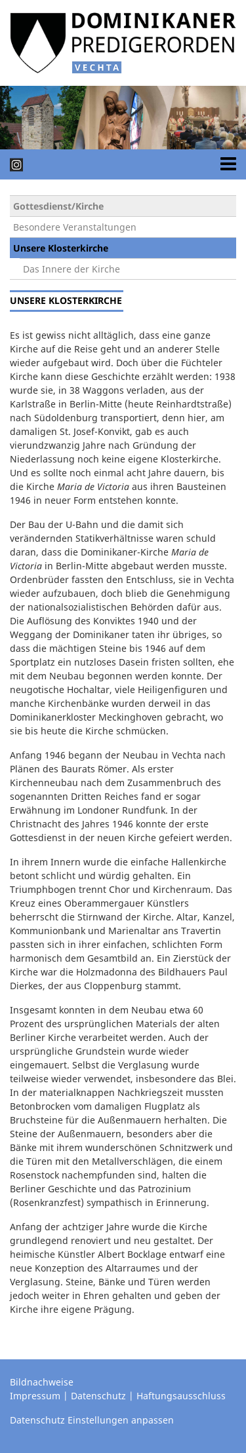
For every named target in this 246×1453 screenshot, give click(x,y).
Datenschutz (98, 1395)
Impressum (35, 1395)
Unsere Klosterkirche (60, 248)
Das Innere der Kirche (71, 269)
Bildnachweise (41, 1382)
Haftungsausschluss (181, 1395)
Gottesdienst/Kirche (58, 206)
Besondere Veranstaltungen (74, 227)
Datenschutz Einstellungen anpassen (92, 1420)
